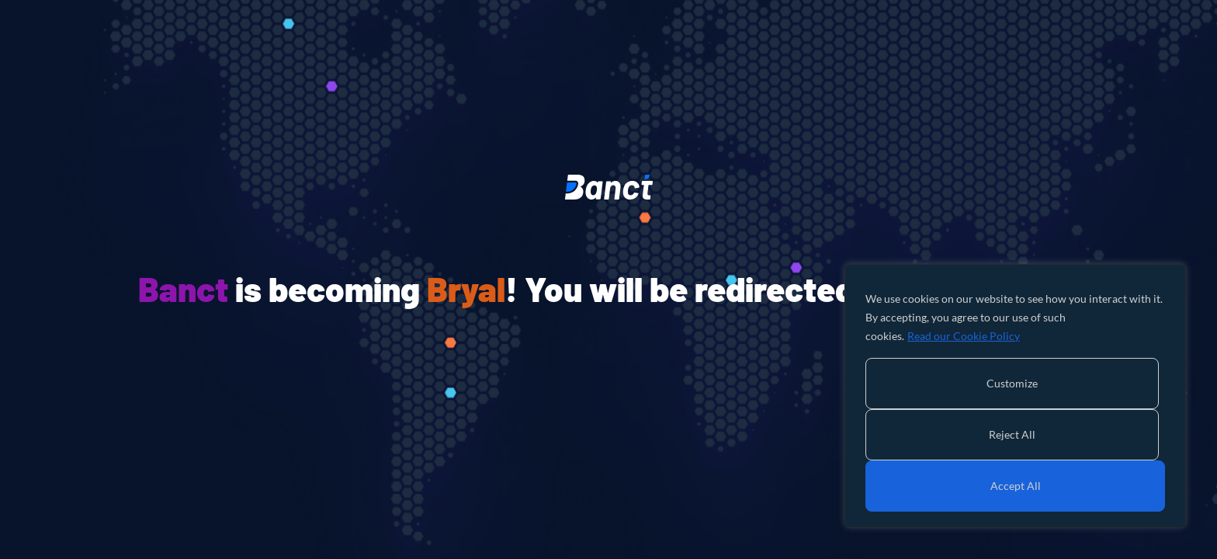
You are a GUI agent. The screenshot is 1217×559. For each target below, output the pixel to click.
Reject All (1012, 434)
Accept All (1015, 485)
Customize (1012, 383)
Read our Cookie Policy (963, 335)
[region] (1015, 396)
